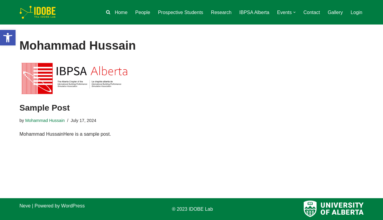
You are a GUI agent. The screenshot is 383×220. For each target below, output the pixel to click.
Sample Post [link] (44, 107)
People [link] (142, 12)
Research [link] (221, 12)
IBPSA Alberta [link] (254, 12)
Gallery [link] (335, 12)
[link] (8, 37)
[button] (294, 12)
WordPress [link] (73, 205)
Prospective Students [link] (180, 12)
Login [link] (356, 12)
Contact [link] (311, 12)
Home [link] (121, 12)
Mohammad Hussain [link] (45, 120)
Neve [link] (25, 205)
